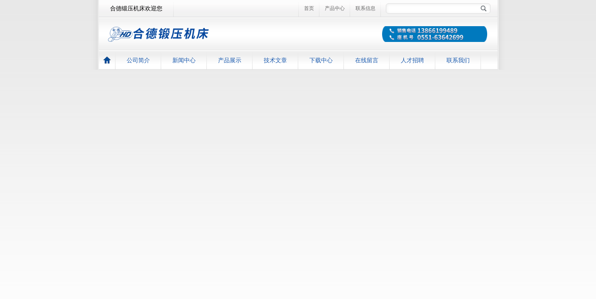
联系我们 (458, 60)
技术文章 (275, 60)
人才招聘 (412, 60)
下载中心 (321, 60)
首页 (309, 8)
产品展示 (229, 60)
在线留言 (366, 60)
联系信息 (365, 8)
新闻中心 (184, 60)
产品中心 (335, 8)
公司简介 (138, 60)
